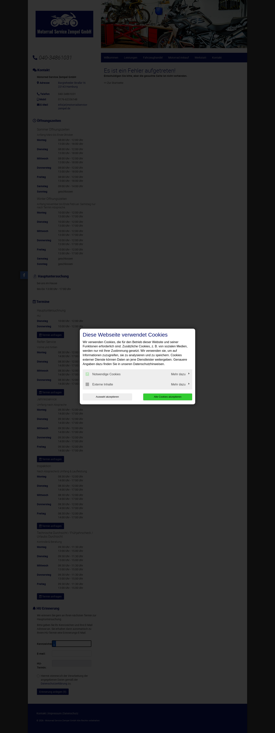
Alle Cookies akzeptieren (167, 396)
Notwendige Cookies (103, 374)
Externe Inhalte (99, 384)
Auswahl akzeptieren (107, 396)
